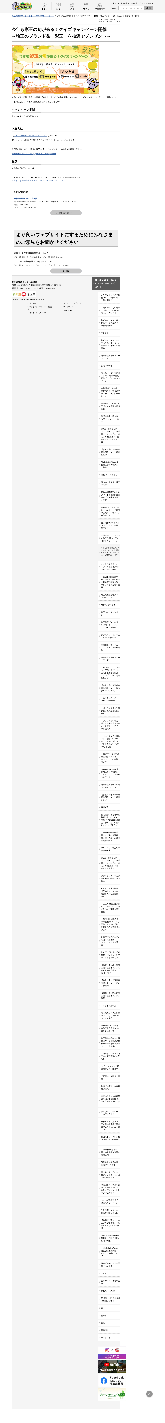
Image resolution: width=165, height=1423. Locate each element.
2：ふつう (37, 257)
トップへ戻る (149, 1396)
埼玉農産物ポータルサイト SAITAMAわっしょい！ (33, 16)
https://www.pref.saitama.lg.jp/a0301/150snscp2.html (34, 154)
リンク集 (32, 303)
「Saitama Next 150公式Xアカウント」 (30, 136)
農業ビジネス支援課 (28, 199)
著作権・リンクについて (38, 313)
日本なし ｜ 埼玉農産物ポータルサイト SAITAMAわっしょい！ (38, 180)
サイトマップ (68, 307)
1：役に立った (22, 257)
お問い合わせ (68, 310)
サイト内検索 (120, 8)
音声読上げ (136, 3)
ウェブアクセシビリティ (72, 303)
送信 (67, 271)
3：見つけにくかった (60, 266)
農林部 (17, 199)
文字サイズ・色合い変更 (120, 3)
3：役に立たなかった (54, 257)
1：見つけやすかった (25, 266)
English (114, 8)
